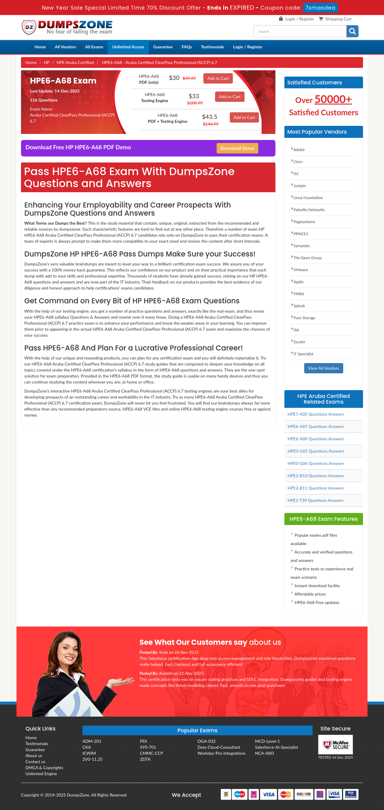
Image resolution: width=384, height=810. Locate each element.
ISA (295, 329)
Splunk (298, 305)
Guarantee (163, 46)
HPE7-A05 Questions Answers (316, 414)
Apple (297, 281)
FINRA (297, 293)
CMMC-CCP (151, 753)
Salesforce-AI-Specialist (276, 747)
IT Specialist (302, 353)
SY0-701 (148, 747)
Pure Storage (303, 317)
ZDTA (145, 759)
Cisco (296, 161)
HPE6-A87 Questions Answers (316, 426)
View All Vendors (323, 368)
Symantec (300, 245)
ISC (295, 173)
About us (34, 755)
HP (47, 62)
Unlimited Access (128, 46)
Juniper (298, 185)
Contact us (35, 761)
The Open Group (306, 257)
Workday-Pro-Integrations (221, 753)
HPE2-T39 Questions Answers (316, 500)
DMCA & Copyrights (44, 767)
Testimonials (212, 46)
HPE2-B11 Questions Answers (316, 487)
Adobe (298, 149)
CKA (86, 747)
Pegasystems (303, 221)
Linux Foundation (307, 197)
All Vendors (65, 46)
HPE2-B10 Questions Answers (316, 475)
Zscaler (298, 341)
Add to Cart (218, 78)
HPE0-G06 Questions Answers (316, 463)
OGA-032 (206, 741)
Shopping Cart (339, 18)
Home (40, 46)
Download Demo (237, 148)
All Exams (94, 46)
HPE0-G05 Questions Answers (316, 451)
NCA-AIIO (264, 753)
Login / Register (299, 18)
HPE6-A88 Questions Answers (316, 438)
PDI (143, 741)
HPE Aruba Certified (75, 62)
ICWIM (89, 753)
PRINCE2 (299, 233)
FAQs (187, 46)
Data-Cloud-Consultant (218, 747)
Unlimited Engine (41, 773)
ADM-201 (91, 741)
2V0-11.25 (92, 759)
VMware (299, 269)
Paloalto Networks (308, 209)
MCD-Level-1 (267, 741)
